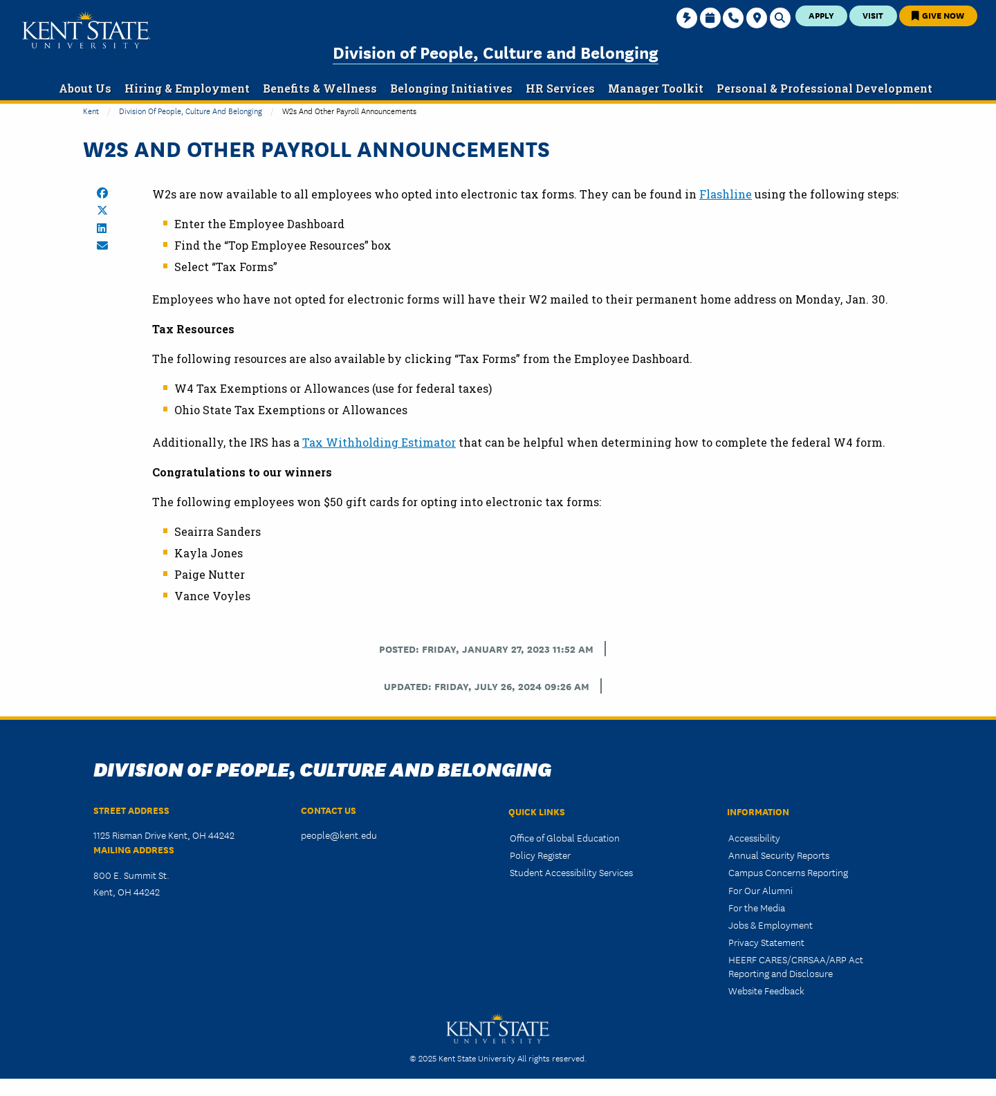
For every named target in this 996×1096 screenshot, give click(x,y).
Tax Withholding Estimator (379, 442)
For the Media (756, 907)
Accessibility (754, 837)
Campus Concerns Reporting (788, 872)
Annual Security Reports (778, 854)
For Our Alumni (760, 890)
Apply (821, 15)
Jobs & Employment (770, 924)
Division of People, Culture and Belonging (495, 51)
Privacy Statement (766, 941)
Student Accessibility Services (571, 872)
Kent (91, 110)
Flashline (725, 194)
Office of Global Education (565, 837)
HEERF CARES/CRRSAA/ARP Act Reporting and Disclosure (795, 965)
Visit (873, 15)
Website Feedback (766, 990)
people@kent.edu (339, 834)
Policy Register (540, 854)
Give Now (938, 15)
